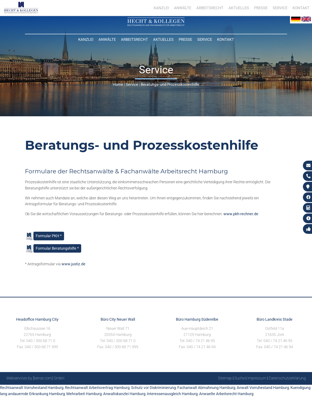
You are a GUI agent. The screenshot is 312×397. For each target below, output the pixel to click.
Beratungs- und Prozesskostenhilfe (170, 84)
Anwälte (107, 39)
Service (204, 39)
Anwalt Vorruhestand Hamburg (263, 387)
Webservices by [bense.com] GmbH (35, 378)
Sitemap (225, 378)
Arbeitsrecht (134, 39)
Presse (185, 39)
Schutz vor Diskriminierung (153, 387)
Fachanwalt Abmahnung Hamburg (206, 387)
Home (118, 84)
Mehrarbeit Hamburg (84, 394)
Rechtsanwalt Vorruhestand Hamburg (31, 387)
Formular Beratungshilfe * (57, 248)
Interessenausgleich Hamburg (172, 394)
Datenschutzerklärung (287, 378)
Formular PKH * (49, 236)
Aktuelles (163, 39)
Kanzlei (85, 39)
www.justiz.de (73, 264)
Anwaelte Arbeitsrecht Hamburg (226, 394)
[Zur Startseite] (156, 24)
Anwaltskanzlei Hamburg (124, 394)
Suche (239, 378)
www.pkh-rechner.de (240, 214)
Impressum (256, 378)
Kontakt (225, 39)
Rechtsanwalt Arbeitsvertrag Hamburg (97, 387)
